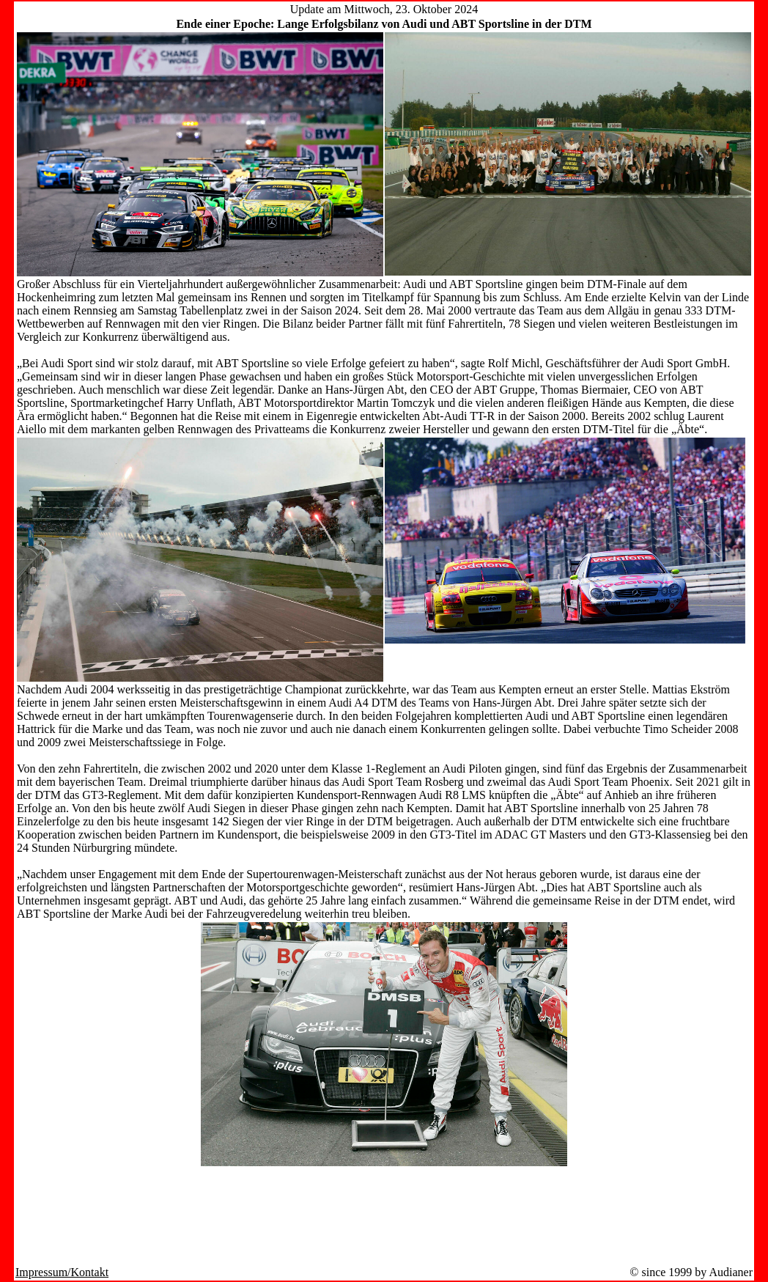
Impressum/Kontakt (61, 1272)
